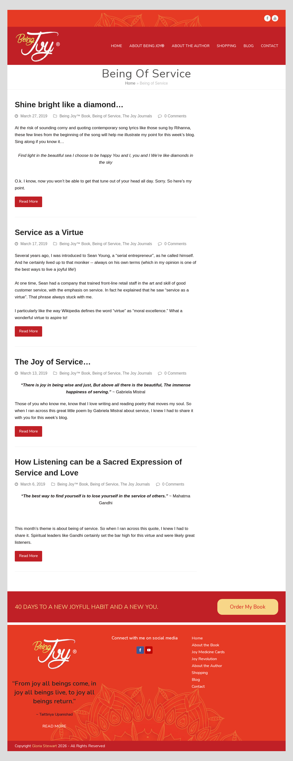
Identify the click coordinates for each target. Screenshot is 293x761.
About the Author (207, 666)
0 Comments (175, 116)
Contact (198, 686)
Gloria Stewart (44, 746)
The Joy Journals (137, 116)
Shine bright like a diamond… (69, 104)
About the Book (205, 645)
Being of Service (106, 116)
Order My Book (247, 606)
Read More (28, 201)
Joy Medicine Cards (208, 652)
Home (130, 83)
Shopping (200, 672)
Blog (196, 679)
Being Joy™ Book (74, 116)
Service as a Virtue (49, 232)
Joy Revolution (204, 659)
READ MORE (54, 726)
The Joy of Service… (53, 362)
